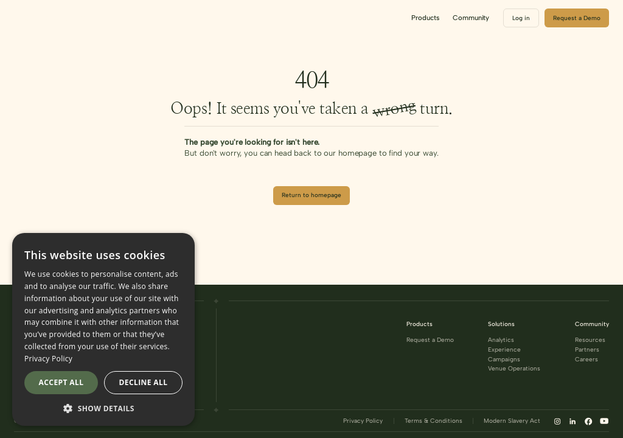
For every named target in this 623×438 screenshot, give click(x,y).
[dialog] (103, 329)
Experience (504, 350)
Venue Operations (514, 369)
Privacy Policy (363, 421)
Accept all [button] (61, 382)
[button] (425, 18)
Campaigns (504, 359)
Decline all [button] (143, 382)
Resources (590, 340)
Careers (586, 359)
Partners (587, 350)
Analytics (501, 340)
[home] (55, 18)
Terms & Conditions (433, 421)
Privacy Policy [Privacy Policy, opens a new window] (48, 358)
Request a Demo (430, 340)
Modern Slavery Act (512, 421)
